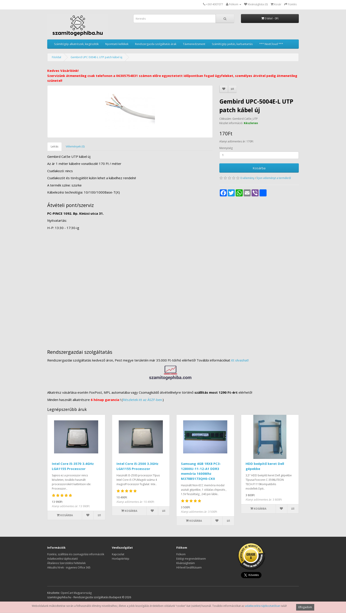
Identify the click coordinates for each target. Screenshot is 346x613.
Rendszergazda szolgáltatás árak (155, 44)
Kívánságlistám (185, 563)
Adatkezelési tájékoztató (62, 559)
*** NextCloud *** (271, 44)
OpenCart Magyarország (76, 593)
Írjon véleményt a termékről (274, 178)
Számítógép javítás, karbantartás (232, 44)
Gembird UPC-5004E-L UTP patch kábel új (96, 57)
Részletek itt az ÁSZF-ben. (143, 399)
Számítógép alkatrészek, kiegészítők (76, 44)
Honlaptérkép (120, 559)
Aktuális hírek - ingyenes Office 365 (68, 567)
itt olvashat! (240, 360)
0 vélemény (247, 178)
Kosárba (259, 168)
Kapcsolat (118, 554)
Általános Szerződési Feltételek (66, 563)
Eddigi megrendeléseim (191, 559)
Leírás (54, 146)
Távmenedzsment (194, 44)
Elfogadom (305, 607)
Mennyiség (226, 148)
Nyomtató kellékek (116, 44)
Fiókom (181, 554)
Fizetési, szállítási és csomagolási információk (75, 554)
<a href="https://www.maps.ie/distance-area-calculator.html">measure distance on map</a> (173, 287)
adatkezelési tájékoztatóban (262, 606)
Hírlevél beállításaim (189, 567)
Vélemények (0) (75, 146)
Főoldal (56, 57)
